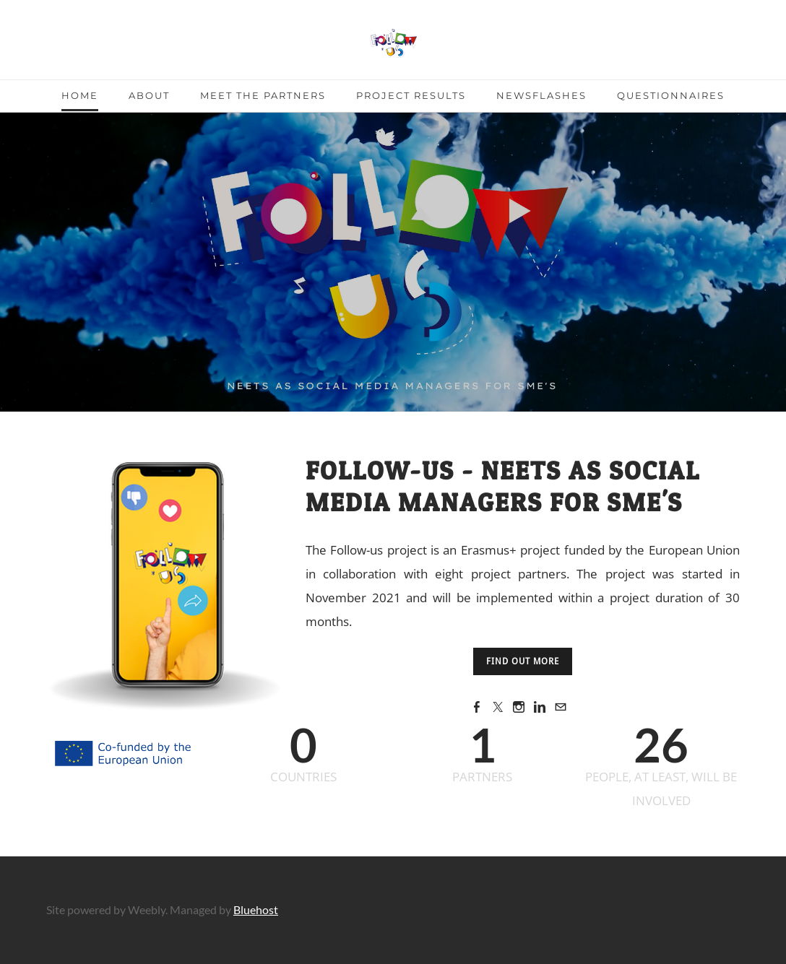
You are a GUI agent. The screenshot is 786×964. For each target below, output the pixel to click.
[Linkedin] (539, 706)
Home (79, 95)
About (149, 95)
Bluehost (255, 909)
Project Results (411, 95)
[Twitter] (498, 706)
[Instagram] (518, 706)
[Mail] (560, 706)
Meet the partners (263, 95)
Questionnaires (671, 95)
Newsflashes (541, 95)
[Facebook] (477, 706)
